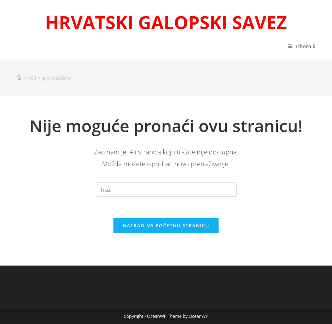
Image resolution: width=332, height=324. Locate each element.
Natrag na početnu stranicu (166, 225)
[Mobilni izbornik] (301, 46)
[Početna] (19, 78)
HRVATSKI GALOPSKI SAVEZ (166, 22)
